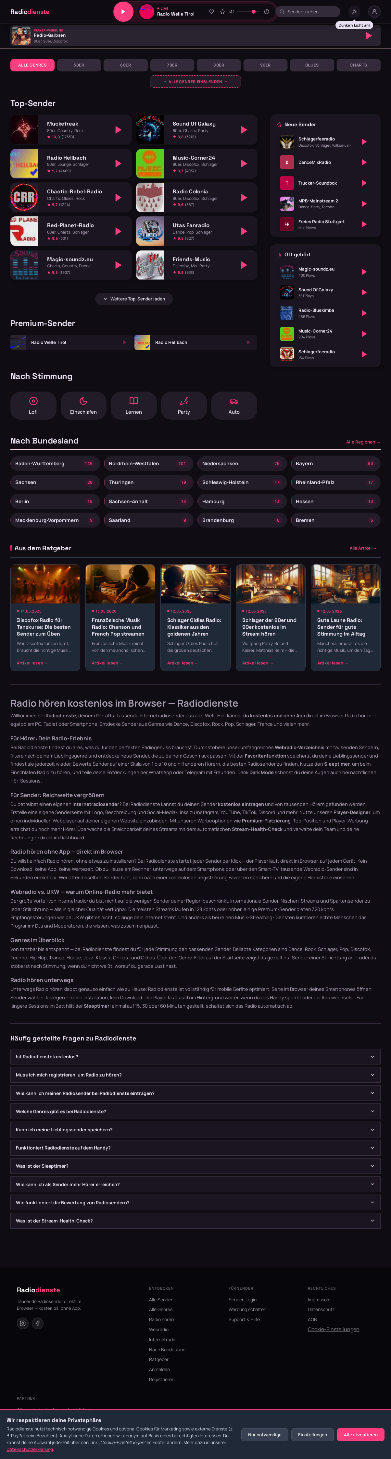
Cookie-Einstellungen (333, 1338)
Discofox (360, 957)
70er (172, 65)
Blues (312, 65)
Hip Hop (38, 966)
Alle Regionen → (363, 444)
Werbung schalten (247, 1318)
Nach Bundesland (167, 1358)
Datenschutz (321, 1318)
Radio (30, 11)
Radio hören (358, 724)
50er (79, 65)
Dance (295, 957)
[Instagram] (23, 1332)
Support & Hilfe (244, 1328)
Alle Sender (160, 1308)
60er (125, 65)
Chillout (121, 966)
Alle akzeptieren (361, 1435)
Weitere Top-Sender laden (134, 299)
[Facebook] (38, 1332)
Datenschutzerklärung (29, 1449)
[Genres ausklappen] (195, 81)
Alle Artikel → (363, 556)
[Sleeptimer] (266, 11)
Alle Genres (32, 65)
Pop (343, 957)
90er (265, 65)
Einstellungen (312, 1435)
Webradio (159, 1338)
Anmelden (159, 1378)
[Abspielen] (369, 35)
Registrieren (161, 1388)
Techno (18, 966)
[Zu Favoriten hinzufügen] (211, 12)
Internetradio (162, 1348)
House (74, 966)
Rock (310, 957)
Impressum (319, 1308)
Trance (56, 966)
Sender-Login (243, 1308)
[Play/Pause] (123, 12)
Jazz (88, 966)
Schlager (327, 957)
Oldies (148, 966)
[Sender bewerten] (222, 12)
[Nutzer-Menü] (374, 12)
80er (218, 65)
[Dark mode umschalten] (354, 12)
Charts (358, 65)
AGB (312, 1328)
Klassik (103, 966)
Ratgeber (159, 1368)
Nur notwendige (265, 1435)
